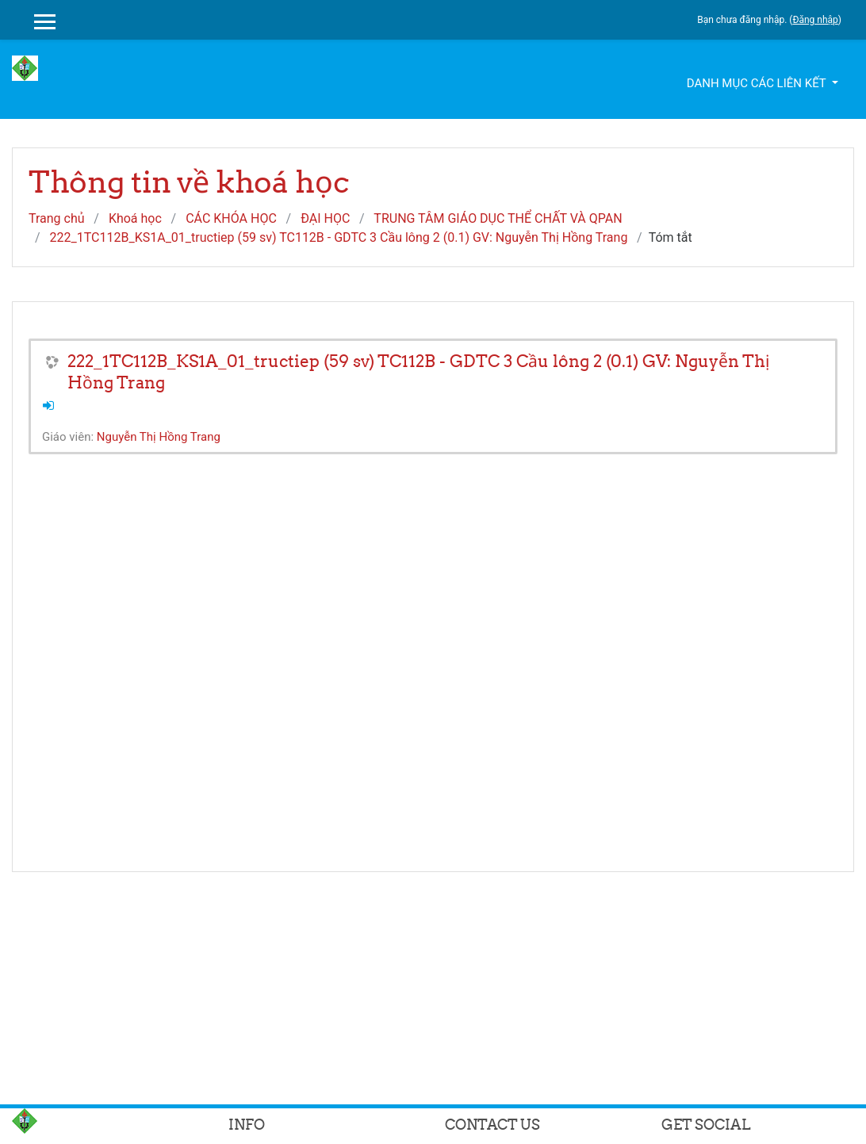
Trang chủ (57, 218)
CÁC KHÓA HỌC (231, 218)
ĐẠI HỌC (325, 218)
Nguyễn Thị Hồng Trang (158, 437)
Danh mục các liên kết (758, 83)
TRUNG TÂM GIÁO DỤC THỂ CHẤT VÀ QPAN (498, 218)
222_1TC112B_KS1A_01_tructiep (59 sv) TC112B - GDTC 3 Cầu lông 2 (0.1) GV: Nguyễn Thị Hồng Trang (339, 237)
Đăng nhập (814, 19)
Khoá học (135, 218)
